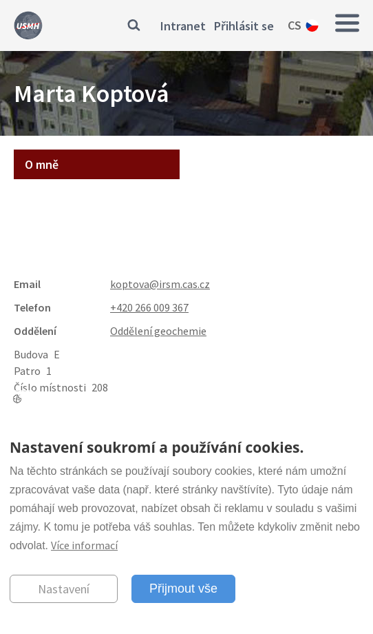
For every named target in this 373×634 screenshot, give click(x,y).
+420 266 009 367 (149, 307)
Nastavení (63, 589)
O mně (41, 164)
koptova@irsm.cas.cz (160, 284)
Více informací (84, 545)
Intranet (183, 26)
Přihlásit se (244, 26)
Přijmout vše (183, 588)
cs (294, 25)
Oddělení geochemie (158, 331)
